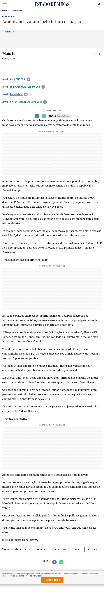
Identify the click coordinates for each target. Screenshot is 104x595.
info (28, 79)
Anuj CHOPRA (17, 79)
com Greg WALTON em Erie (25, 87)
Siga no (52, 116)
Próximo (100, 54)
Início (4, 10)
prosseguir (52, 580)
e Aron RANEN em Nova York (26, 102)
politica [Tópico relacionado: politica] (92, 549)
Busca (99, 4)
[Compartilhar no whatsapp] (44, 116)
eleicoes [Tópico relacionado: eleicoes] (42, 549)
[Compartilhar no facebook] (37, 116)
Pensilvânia (16, 94)
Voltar (95, 54)
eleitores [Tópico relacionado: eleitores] (60, 549)
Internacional (17, 10)
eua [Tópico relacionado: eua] (77, 549)
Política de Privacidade (32, 576)
